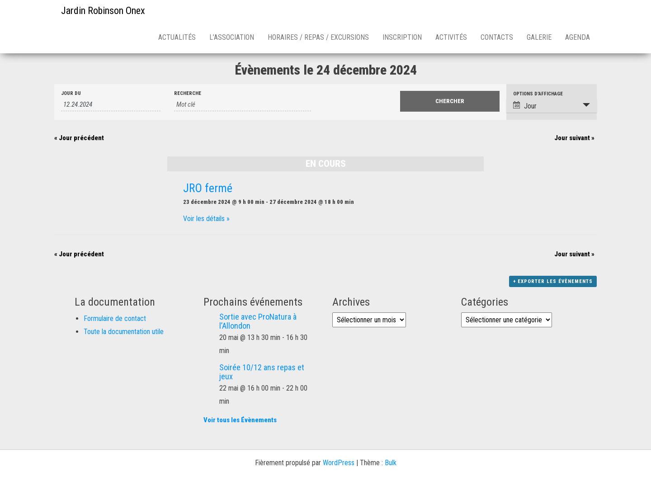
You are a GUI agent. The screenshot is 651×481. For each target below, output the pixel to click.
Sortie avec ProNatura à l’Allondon (258, 321)
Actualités (177, 37)
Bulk (390, 462)
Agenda (577, 37)
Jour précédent (79, 138)
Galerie (539, 37)
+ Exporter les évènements (553, 281)
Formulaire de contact (115, 318)
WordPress (338, 462)
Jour (525, 105)
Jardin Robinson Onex (103, 10)
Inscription (402, 37)
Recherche (187, 93)
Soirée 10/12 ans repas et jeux (261, 372)
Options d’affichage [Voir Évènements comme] (538, 93)
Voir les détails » (206, 218)
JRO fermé (207, 188)
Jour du (71, 93)
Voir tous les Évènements (240, 420)
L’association (231, 37)
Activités (451, 37)
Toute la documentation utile (124, 331)
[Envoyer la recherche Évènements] (450, 101)
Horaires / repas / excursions (318, 37)
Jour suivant (574, 138)
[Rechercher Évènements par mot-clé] (242, 104)
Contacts (497, 37)
